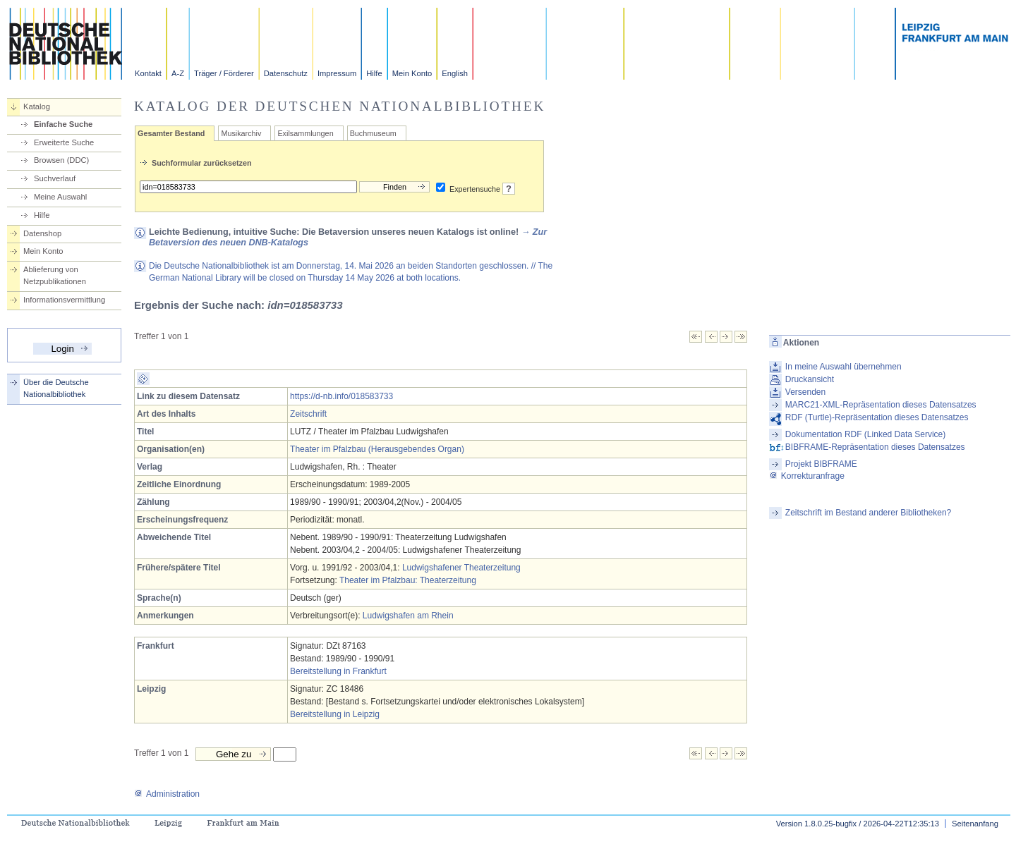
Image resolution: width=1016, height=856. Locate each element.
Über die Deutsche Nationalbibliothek (56, 388)
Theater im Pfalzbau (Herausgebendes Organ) (377, 449)
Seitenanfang (975, 823)
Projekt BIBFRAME (821, 464)
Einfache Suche (63, 124)
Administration (167, 794)
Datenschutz (286, 73)
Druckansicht (809, 379)
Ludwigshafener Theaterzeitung (461, 568)
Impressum (337, 73)
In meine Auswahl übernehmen (843, 367)
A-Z (177, 73)
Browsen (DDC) (61, 160)
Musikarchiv (241, 133)
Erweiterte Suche (64, 142)
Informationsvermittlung (64, 299)
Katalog (36, 106)
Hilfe (374, 73)
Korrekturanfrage (807, 476)
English (455, 73)
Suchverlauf (54, 178)
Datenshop (42, 233)
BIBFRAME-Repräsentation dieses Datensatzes (875, 447)
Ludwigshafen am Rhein (408, 615)
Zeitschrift (308, 414)
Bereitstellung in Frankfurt (338, 671)
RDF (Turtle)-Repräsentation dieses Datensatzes (877, 417)
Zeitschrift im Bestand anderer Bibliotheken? (868, 513)
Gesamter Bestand (171, 133)
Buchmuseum (373, 133)
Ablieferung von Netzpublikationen (54, 275)
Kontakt (148, 73)
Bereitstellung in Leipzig (335, 714)
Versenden (805, 392)
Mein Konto (412, 73)
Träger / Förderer (224, 73)
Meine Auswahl (60, 196)
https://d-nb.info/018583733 (341, 396)
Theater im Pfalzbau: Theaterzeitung (407, 580)
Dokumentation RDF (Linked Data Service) (865, 434)
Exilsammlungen (305, 133)
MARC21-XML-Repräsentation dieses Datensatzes (880, 405)
